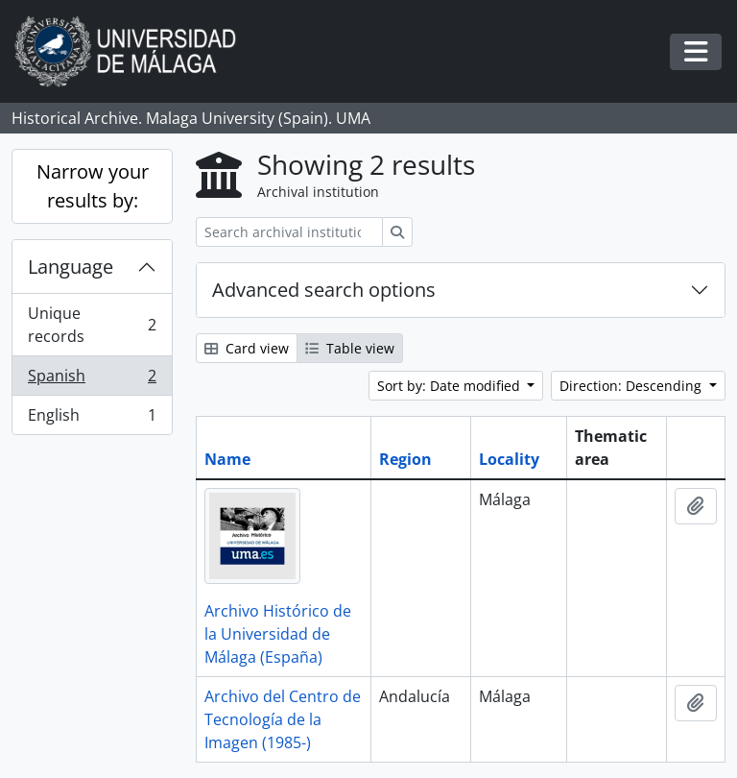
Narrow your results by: (92, 185)
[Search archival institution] (289, 232)
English (91, 418)
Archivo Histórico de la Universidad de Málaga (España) (277, 634)
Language (70, 267)
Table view (349, 348)
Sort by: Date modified (450, 386)
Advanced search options (324, 290)
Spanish (91, 380)
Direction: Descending (632, 386)
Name (227, 459)
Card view (246, 348)
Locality (509, 459)
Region (405, 459)
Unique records (91, 325)
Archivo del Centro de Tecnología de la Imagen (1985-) (282, 719)
